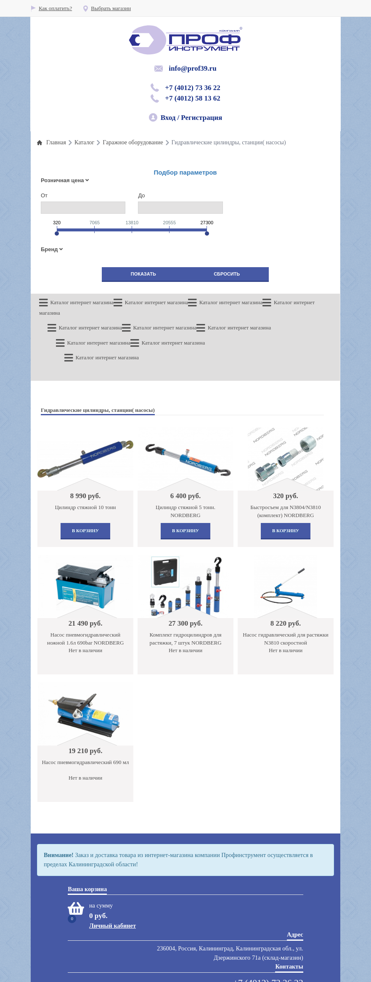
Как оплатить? (51, 8)
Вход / (170, 118)
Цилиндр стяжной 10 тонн (85, 458)
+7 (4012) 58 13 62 (192, 98)
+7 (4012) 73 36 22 (192, 88)
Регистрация (201, 118)
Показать (143, 273)
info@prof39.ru (192, 68)
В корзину (85, 481)
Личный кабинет (112, 876)
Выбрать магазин (106, 8)
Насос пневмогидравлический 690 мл (85, 713)
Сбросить (227, 273)
